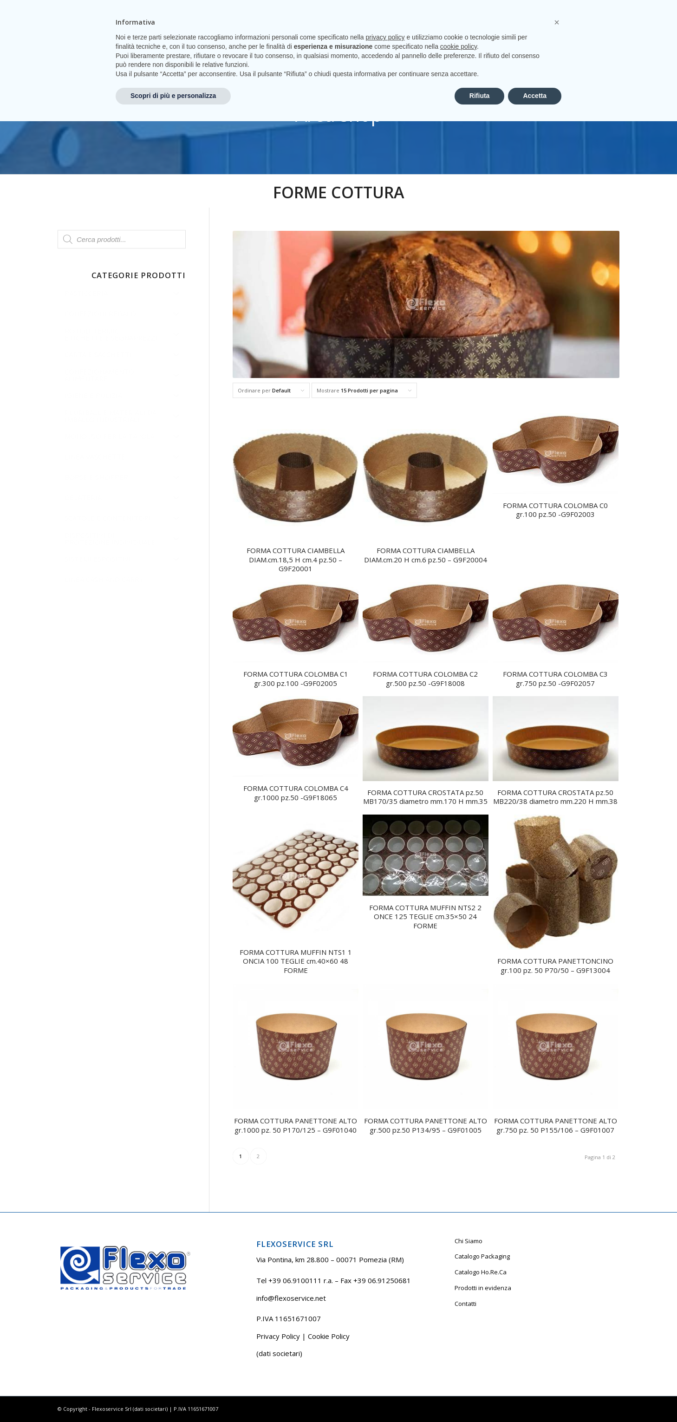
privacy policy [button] (385, 1338)
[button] (556, 1323)
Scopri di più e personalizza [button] (173, 1396)
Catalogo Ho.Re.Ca (481, 1272)
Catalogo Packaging (482, 1256)
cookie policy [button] (458, 1347)
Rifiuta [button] (479, 1396)
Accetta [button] (535, 1396)
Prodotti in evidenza (483, 1288)
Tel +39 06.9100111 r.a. (86, 6)
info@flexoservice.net (291, 1298)
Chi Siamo (468, 1241)
